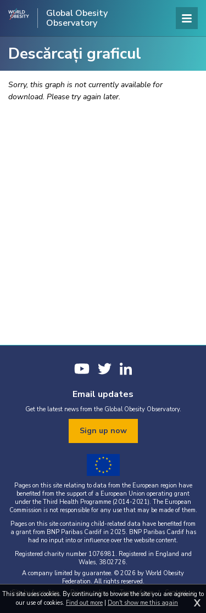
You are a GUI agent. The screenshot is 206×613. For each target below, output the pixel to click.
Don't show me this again (143, 603)
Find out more (84, 603)
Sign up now (103, 430)
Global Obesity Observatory (77, 18)
